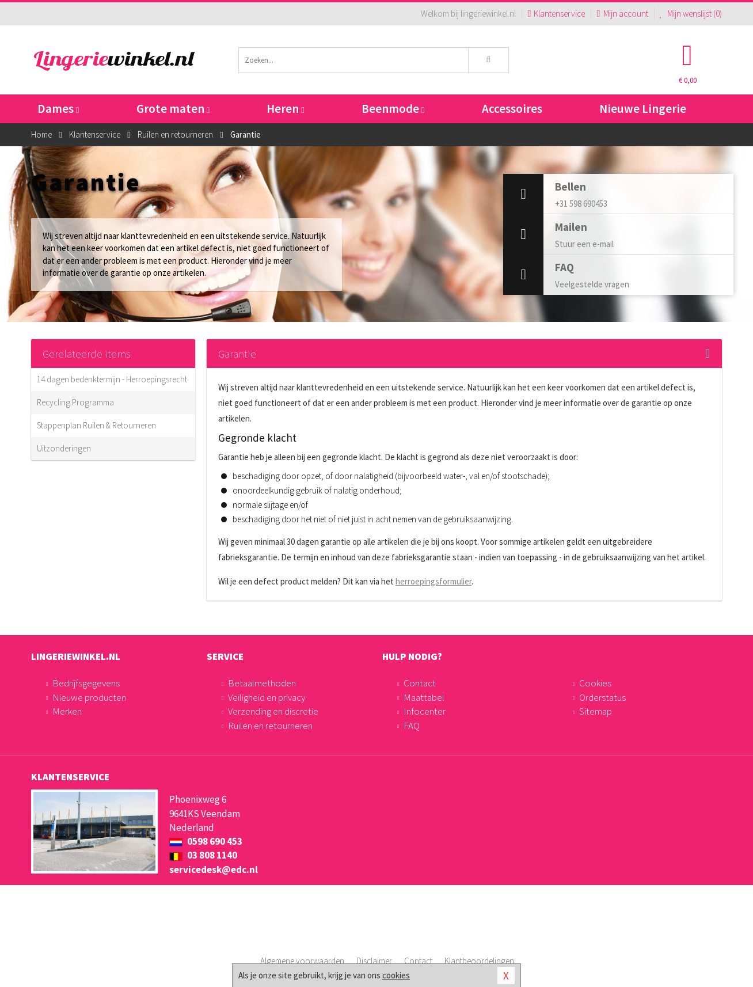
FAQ (412, 725)
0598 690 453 (205, 841)
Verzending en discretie (273, 711)
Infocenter (425, 711)
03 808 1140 (203, 855)
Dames (58, 108)
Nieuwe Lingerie (642, 108)
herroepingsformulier (433, 581)
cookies (396, 975)
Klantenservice (556, 13)
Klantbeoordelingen (479, 960)
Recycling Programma (75, 402)
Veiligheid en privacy (266, 697)
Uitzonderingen (64, 448)
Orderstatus (602, 697)
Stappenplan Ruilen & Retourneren (96, 425)
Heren (285, 108)
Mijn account (622, 13)
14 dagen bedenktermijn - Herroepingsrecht (112, 379)
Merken (67, 711)
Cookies (595, 683)
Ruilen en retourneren (270, 725)
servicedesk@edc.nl (213, 869)
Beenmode (393, 108)
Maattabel (424, 697)
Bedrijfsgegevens (86, 683)
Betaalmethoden (262, 683)
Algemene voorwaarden (302, 960)
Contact (420, 683)
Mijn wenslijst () (691, 13)
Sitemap (595, 711)
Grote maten (173, 108)
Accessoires (512, 108)
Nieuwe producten (89, 697)
